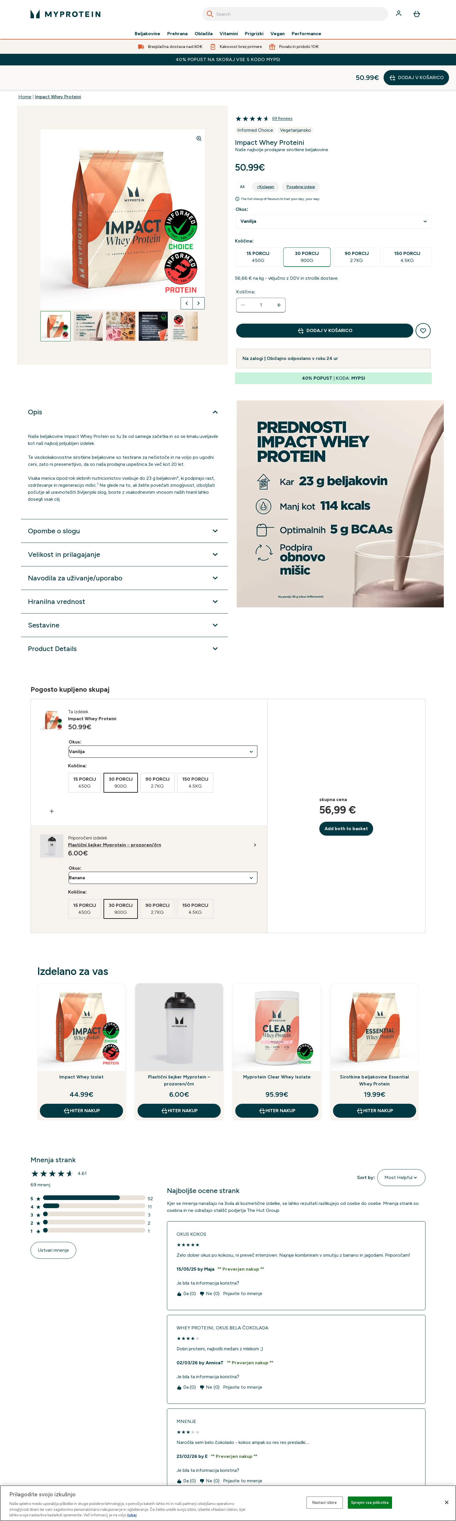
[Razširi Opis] (124, 387)
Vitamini (229, 33)
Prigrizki (254, 33)
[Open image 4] (153, 302)
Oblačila (204, 33)
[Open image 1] (55, 302)
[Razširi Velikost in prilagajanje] (124, 530)
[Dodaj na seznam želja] (423, 306)
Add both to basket (346, 804)
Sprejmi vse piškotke (370, 1502)
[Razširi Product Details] (124, 624)
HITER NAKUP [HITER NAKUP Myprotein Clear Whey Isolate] (277, 1086)
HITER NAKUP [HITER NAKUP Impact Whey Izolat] (81, 1086)
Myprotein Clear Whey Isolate (277, 1052)
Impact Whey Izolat (81, 1052)
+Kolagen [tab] (265, 162)
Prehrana (177, 33)
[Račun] (399, 14)
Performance (306, 33)
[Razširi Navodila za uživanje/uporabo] (124, 553)
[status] (260, 281)
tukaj (131, 1515)
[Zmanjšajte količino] (242, 281)
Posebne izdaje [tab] (300, 162)
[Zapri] (446, 1502)
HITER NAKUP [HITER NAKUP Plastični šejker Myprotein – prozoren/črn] (179, 1086)
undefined (333, 197)
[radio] (258, 232)
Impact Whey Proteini (58, 72)
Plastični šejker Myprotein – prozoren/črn (179, 1056)
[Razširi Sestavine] (124, 600)
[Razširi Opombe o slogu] (124, 506)
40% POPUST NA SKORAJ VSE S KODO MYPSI (228, 59)
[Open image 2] (88, 302)
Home (24, 72)
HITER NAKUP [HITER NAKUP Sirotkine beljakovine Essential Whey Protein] (374, 1086)
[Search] (210, 14)
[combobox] (295, 14)
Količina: (246, 267)
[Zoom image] (199, 114)
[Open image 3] (121, 302)
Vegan (277, 33)
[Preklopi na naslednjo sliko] (199, 279)
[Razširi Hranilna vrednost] (124, 577)
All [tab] (242, 162)
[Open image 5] (186, 302)
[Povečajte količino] (278, 281)
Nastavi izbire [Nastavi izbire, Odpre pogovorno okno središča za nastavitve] (324, 1502)
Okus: (242, 185)
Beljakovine (147, 33)
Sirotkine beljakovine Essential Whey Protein (374, 1056)
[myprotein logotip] (65, 14)
